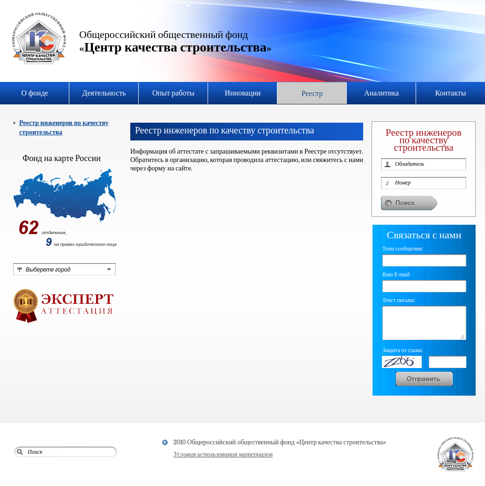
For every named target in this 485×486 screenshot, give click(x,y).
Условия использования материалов (223, 454)
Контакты (450, 93)
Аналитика (381, 93)
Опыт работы (173, 93)
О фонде (34, 93)
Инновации (243, 93)
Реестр (312, 93)
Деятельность (104, 93)
